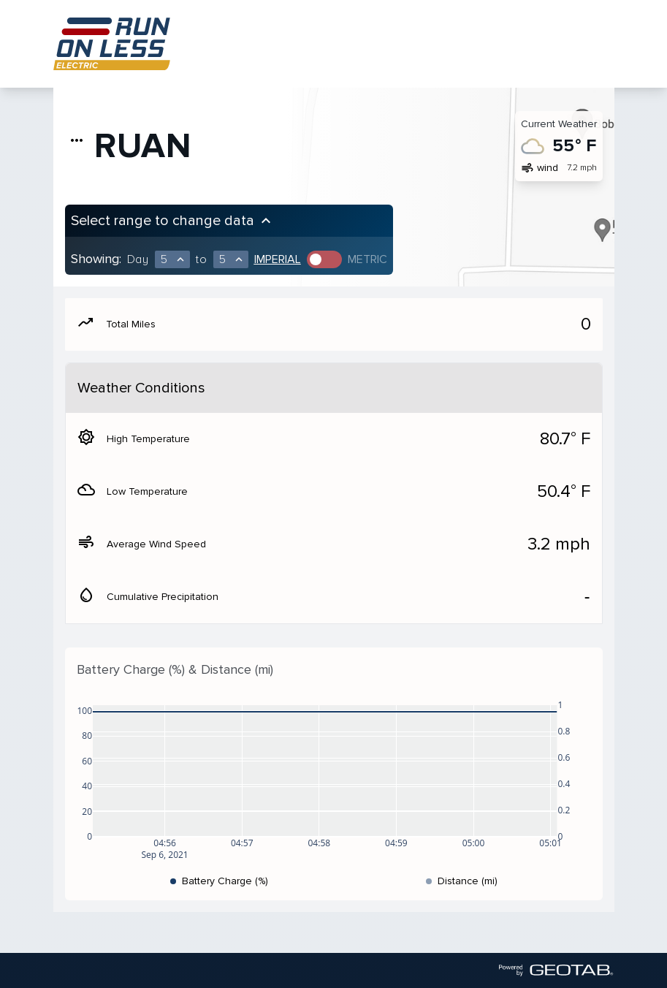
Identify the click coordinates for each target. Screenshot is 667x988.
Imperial (277, 259)
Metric (367, 259)
